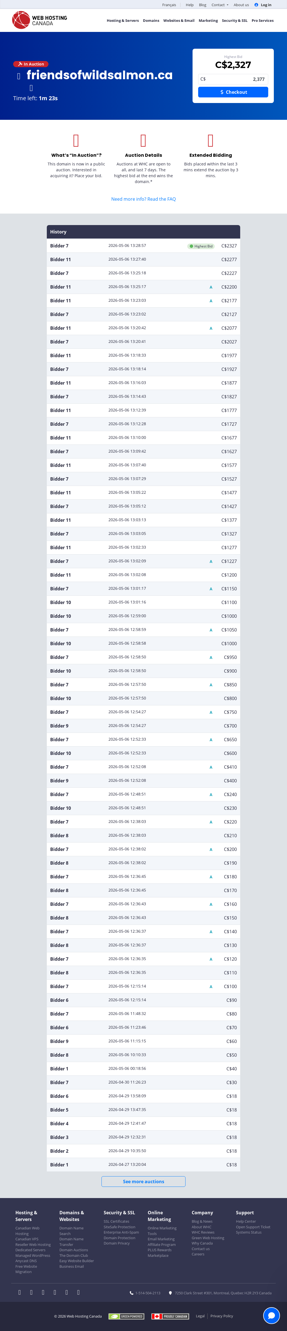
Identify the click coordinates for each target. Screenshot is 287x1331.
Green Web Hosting (208, 1237)
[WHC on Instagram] (57, 1293)
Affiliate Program (162, 1244)
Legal (200, 1315)
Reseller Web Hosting (33, 1244)
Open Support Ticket (253, 1226)
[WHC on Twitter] (33, 1293)
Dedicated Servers (30, 1249)
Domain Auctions (73, 1249)
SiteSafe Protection (119, 1226)
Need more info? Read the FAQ (143, 199)
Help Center (246, 1221)
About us (241, 4)
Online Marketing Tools (162, 1230)
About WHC (201, 1226)
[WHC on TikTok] (79, 1293)
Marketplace (158, 1255)
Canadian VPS (26, 1238)
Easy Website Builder (76, 1260)
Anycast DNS (26, 1260)
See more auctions (143, 1181)
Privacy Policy (221, 1315)
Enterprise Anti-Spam (121, 1232)
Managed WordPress (32, 1255)
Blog (202, 4)
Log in (263, 4)
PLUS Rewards (160, 1249)
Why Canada (202, 1243)
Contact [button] (219, 4)
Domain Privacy (117, 1243)
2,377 (233, 79)
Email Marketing (161, 1238)
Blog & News (202, 1221)
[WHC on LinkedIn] (45, 1293)
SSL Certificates (116, 1221)
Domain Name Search (71, 1230)
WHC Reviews (203, 1232)
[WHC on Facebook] (21, 1293)
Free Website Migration (26, 1269)
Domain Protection (119, 1237)
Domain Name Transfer (71, 1241)
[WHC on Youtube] (68, 1293)
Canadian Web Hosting (27, 1230)
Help (190, 4)
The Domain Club (73, 1255)
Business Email (71, 1266)
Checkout (233, 92)
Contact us (201, 1248)
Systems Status (248, 1232)
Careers (198, 1254)
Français (169, 4)
